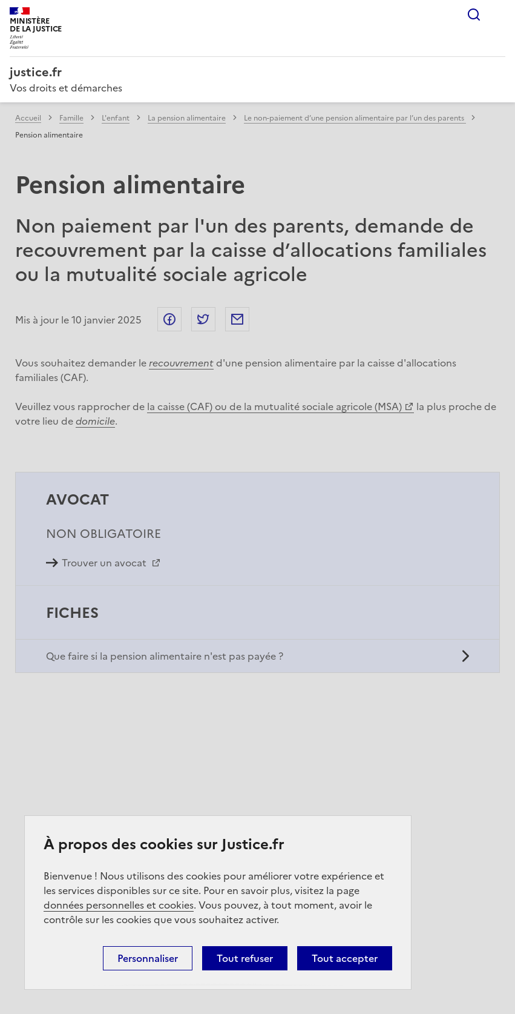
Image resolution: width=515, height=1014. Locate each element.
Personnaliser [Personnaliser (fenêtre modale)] (147, 958)
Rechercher (474, 14)
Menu (498, 14)
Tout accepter (345, 958)
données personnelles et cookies (119, 905)
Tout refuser (245, 958)
